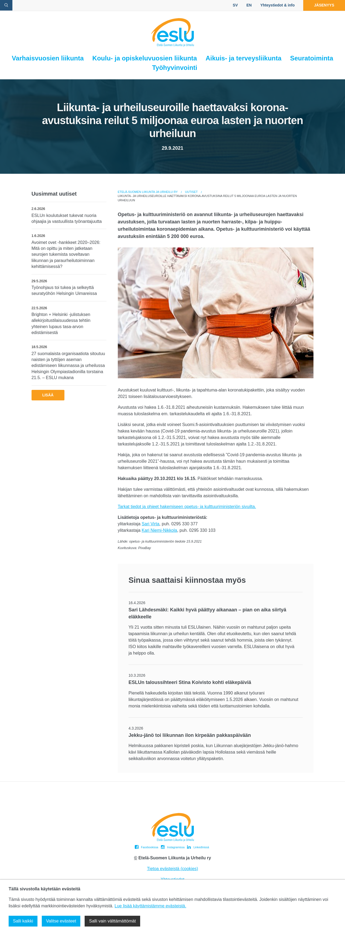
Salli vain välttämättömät (112, 921)
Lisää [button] (48, 395)
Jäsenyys (324, 5)
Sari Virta (151, 524)
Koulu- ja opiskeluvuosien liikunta (144, 58)
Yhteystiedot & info (277, 5)
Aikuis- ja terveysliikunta (243, 58)
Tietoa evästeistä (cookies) (172, 868)
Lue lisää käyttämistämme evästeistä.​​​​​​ (150, 906)
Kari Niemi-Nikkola (159, 530)
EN (248, 5)
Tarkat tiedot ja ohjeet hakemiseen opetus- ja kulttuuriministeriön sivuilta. (187, 506)
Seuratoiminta (311, 58)
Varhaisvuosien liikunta (48, 58)
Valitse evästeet (61, 921)
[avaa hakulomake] (6, 5)
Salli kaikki (23, 921)
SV (235, 5)
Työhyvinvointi (174, 67)
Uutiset (191, 191)
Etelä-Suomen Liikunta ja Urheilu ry (148, 191)
